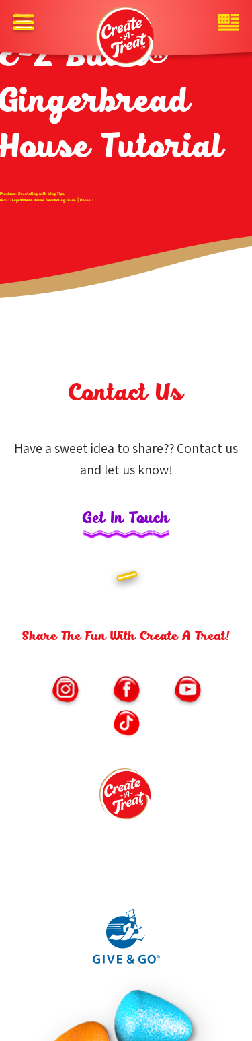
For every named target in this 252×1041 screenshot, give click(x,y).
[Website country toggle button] (228, 23)
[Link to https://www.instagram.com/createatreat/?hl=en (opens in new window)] (65, 691)
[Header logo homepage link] (126, 37)
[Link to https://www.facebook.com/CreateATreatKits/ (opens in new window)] (126, 691)
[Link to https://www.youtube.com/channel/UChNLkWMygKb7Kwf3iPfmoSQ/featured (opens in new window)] (187, 691)
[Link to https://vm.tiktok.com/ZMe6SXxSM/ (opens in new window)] (126, 724)
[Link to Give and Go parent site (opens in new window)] (126, 960)
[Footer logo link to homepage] (126, 798)
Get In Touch (126, 519)
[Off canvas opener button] (23, 23)
